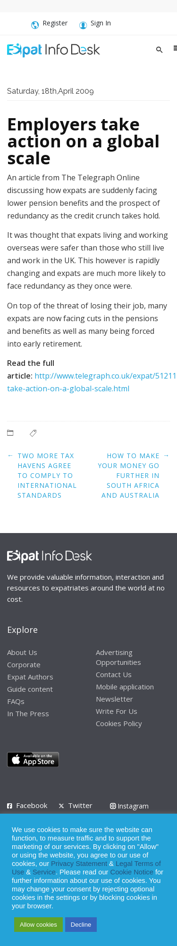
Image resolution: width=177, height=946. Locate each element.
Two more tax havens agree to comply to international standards (47, 475)
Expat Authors (30, 676)
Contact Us (114, 674)
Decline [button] (81, 924)
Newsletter (114, 698)
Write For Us (116, 711)
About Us (22, 652)
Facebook (31, 805)
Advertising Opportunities (118, 657)
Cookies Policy (119, 723)
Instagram (129, 805)
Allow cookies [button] (38, 924)
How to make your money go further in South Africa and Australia (129, 475)
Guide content (30, 689)
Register (49, 24)
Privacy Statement (79, 863)
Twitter (80, 805)
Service (44, 872)
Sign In (95, 24)
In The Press (28, 713)
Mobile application (125, 686)
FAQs (16, 701)
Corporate (24, 664)
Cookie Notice (131, 872)
